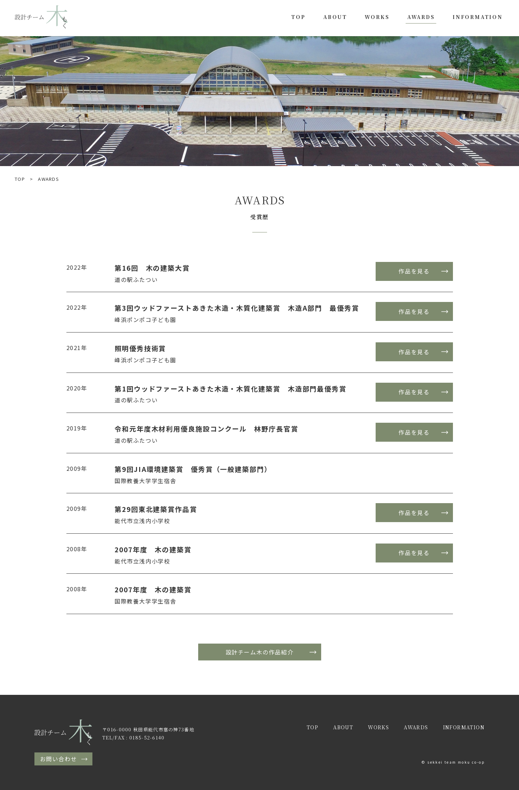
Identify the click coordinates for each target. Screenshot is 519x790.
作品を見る (413, 271)
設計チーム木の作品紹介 (260, 652)
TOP (298, 16)
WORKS (377, 16)
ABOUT (335, 16)
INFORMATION (478, 16)
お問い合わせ (58, 759)
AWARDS (421, 16)
